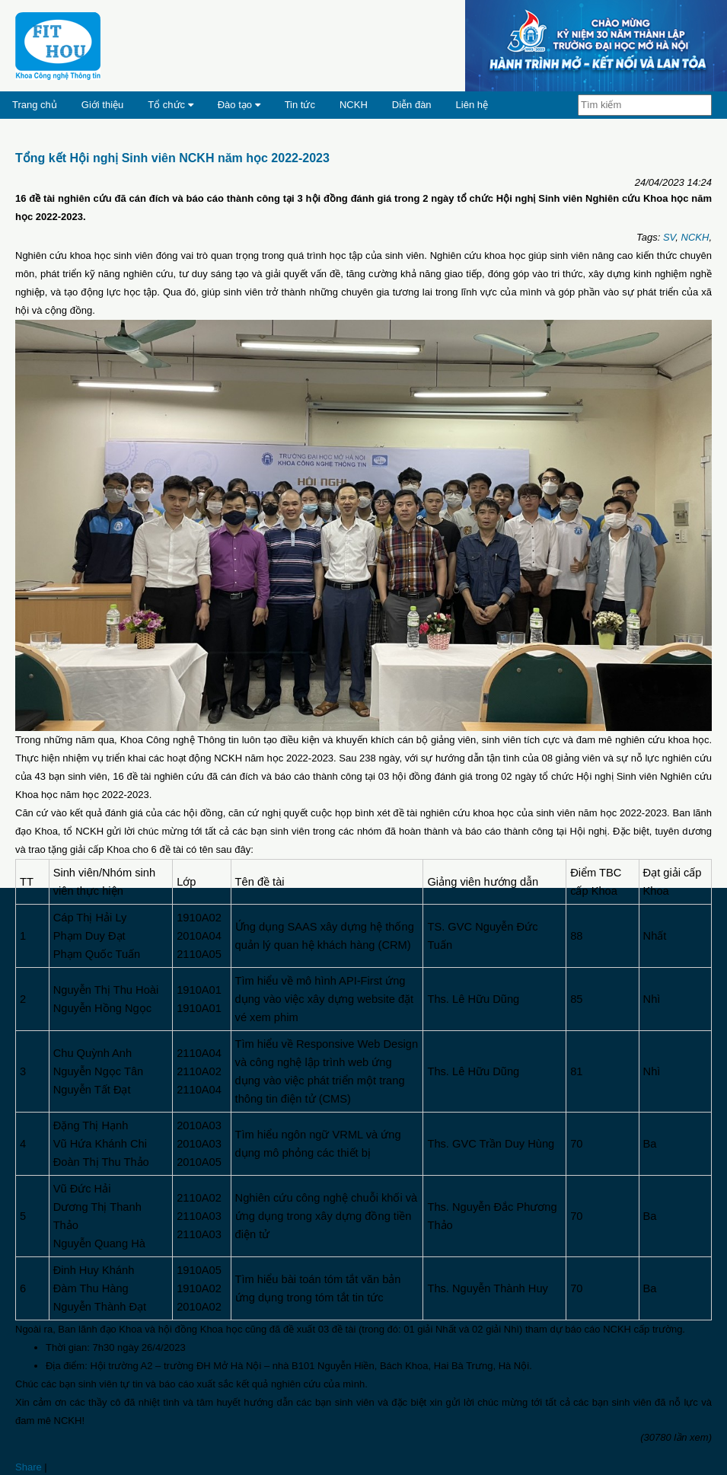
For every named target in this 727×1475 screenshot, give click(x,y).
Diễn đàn (412, 104)
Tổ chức (170, 104)
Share (28, 1467)
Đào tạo (239, 104)
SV (669, 237)
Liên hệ (472, 104)
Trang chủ (34, 104)
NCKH (354, 104)
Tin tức (300, 104)
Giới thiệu (102, 104)
